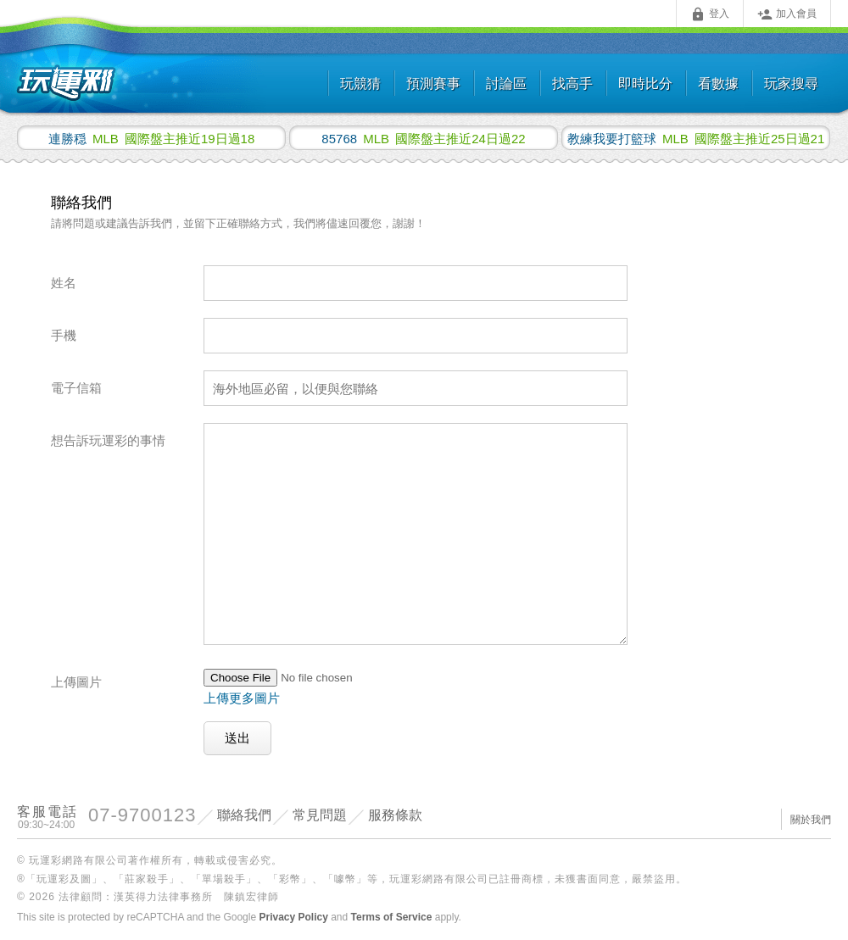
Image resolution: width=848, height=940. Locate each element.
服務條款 (395, 815)
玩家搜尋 (791, 83)
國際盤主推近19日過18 (151, 138)
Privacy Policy (293, 917)
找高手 (572, 83)
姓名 (63, 282)
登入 (709, 14)
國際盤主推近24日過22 (423, 138)
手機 (63, 335)
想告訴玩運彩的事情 (108, 440)
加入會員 (787, 14)
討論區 (506, 83)
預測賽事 (433, 83)
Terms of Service (391, 917)
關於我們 (810, 820)
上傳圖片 (76, 682)
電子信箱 (76, 388)
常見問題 (320, 815)
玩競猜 (360, 83)
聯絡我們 (244, 815)
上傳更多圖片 (242, 698)
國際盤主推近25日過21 (696, 138)
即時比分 (645, 83)
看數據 (718, 83)
